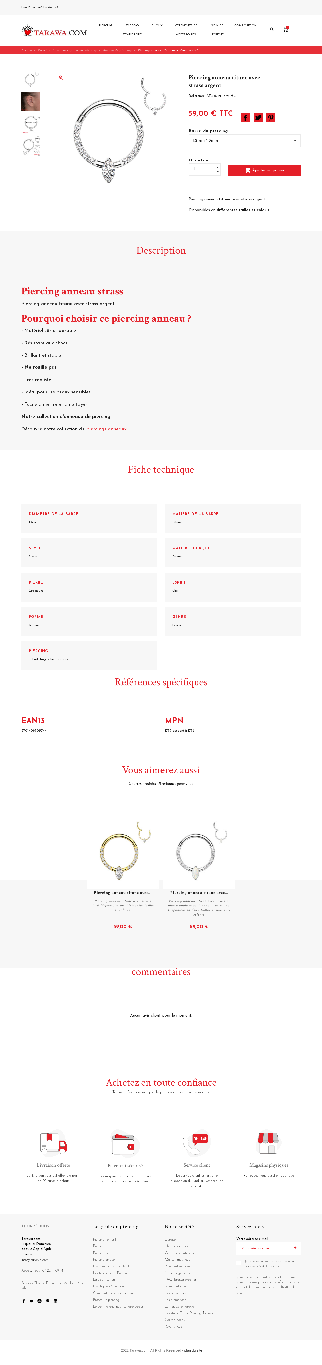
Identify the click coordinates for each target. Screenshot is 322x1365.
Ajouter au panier (264, 170)
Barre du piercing (208, 131)
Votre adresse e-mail (252, 1239)
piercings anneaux (106, 429)
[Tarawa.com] (54, 30)
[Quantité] (204, 169)
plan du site (193, 1350)
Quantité (199, 160)
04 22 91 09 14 (70, 7)
